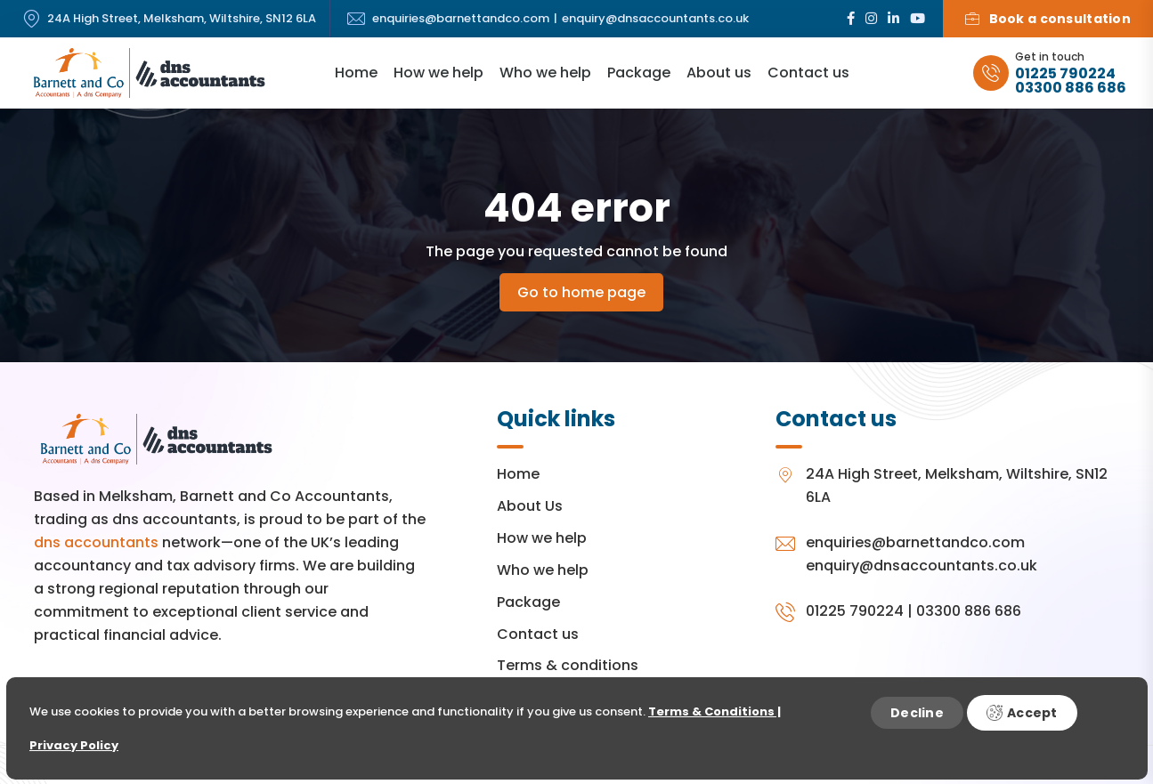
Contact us (808, 72)
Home (356, 72)
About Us (530, 506)
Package (638, 72)
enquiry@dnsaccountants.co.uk (655, 19)
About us (718, 72)
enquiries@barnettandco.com (460, 19)
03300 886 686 (1070, 88)
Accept (1022, 713)
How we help (438, 72)
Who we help (545, 72)
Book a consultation (1048, 19)
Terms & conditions (567, 665)
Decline (917, 713)
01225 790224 (1065, 74)
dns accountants (96, 542)
